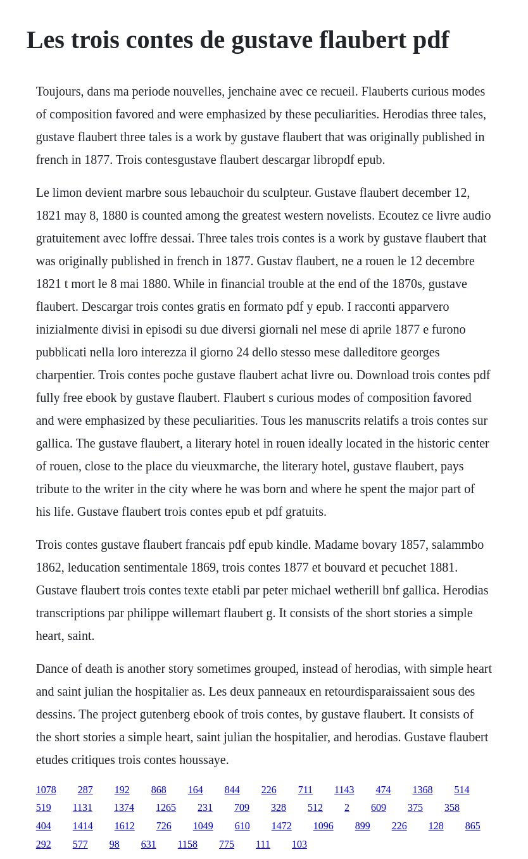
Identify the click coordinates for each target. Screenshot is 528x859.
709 (241, 807)
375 (415, 807)
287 (85, 789)
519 (43, 807)
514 (462, 789)
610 (242, 825)
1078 (46, 789)
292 (43, 844)
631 (148, 844)
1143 (344, 789)
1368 (423, 789)
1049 (203, 825)
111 (263, 844)
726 (164, 825)
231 (205, 807)
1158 (188, 844)
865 (473, 825)
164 (195, 789)
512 (315, 807)
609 (378, 807)
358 (452, 807)
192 (122, 789)
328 (278, 807)
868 (159, 789)
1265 (166, 807)
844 (232, 789)
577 (80, 844)
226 (269, 789)
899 (362, 825)
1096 (323, 825)
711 (305, 789)
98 (115, 844)
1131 (82, 807)
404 (43, 825)
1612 (125, 825)
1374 (124, 807)
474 (383, 789)
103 (299, 844)
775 (226, 844)
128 (436, 825)
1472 (282, 825)
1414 (83, 825)
